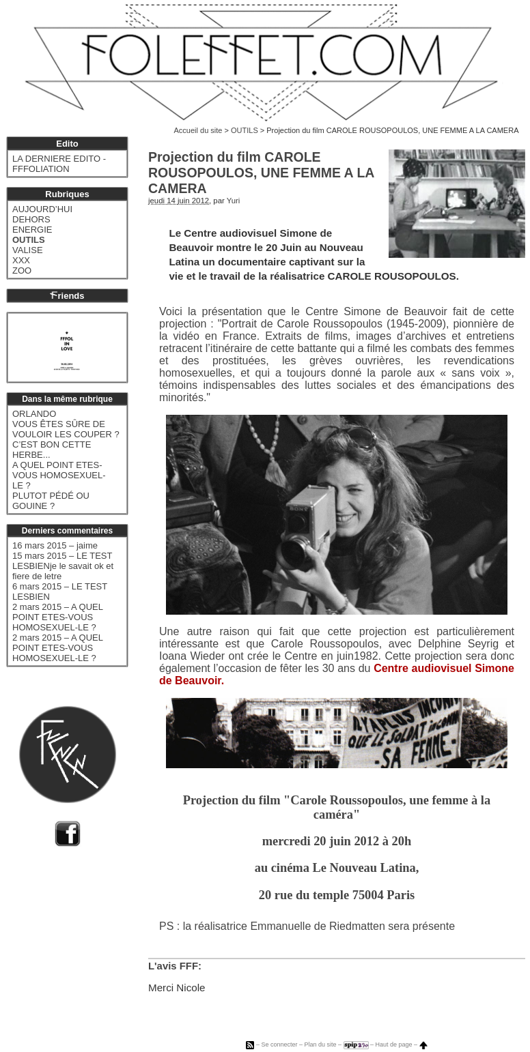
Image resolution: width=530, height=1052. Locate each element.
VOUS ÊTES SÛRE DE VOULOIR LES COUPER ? (66, 429)
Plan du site (320, 1044)
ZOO (21, 270)
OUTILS (244, 130)
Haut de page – (402, 1044)
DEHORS (31, 219)
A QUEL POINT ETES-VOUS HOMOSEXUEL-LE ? (59, 475)
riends (67, 296)
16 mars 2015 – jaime (55, 545)
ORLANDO (34, 414)
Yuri (233, 200)
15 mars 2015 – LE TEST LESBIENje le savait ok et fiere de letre (62, 566)
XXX (21, 260)
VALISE (27, 250)
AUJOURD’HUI (42, 209)
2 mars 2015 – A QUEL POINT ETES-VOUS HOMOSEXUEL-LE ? (57, 617)
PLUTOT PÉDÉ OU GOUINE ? (50, 501)
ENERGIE (32, 229)
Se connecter (279, 1044)
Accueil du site (198, 130)
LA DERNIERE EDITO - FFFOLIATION (59, 164)
